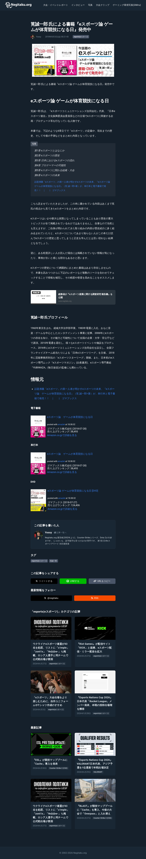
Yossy (48, 532)
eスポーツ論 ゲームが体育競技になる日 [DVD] (73, 490)
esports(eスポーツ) (81, 37)
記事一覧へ (60, 532)
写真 (90, 5)
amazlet (61, 424)
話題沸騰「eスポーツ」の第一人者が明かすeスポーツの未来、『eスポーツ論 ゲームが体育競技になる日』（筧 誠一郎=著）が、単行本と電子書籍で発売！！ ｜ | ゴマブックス (73, 186)
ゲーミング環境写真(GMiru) (127, 5)
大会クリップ (102, 5)
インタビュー (78, 5)
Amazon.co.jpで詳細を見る (62, 435)
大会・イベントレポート (55, 5)
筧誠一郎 (53, 561)
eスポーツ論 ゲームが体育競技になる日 (70, 417)
